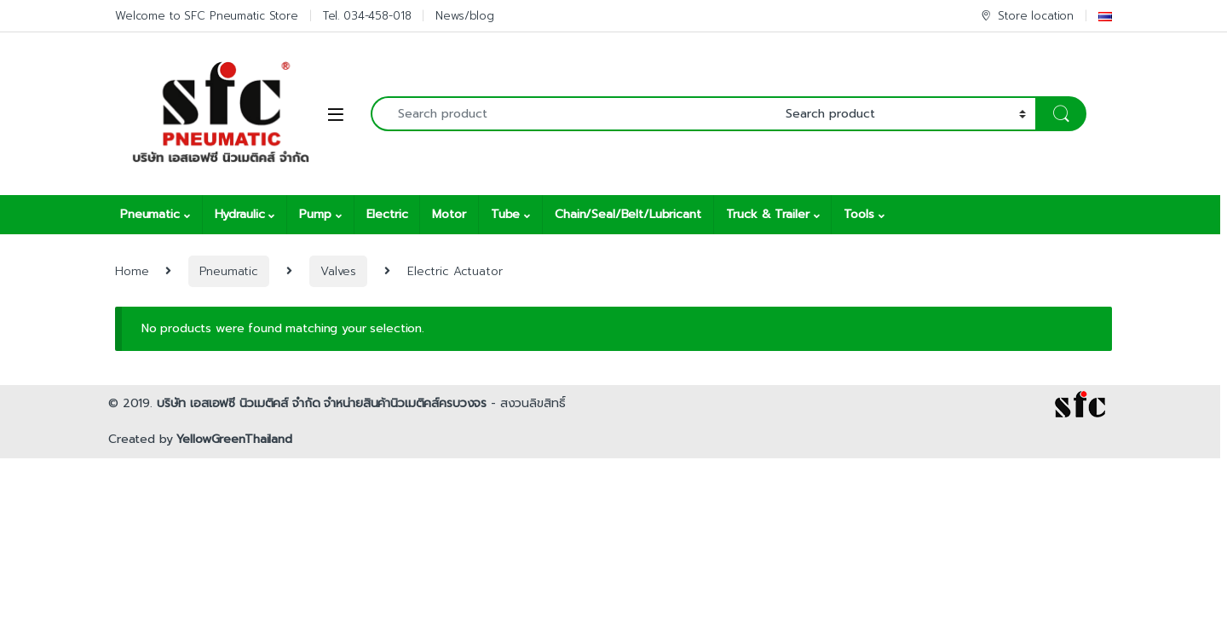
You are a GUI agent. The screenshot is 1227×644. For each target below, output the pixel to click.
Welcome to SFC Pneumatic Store (206, 16)
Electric (387, 214)
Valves (338, 271)
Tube (505, 214)
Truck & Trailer (767, 214)
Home (131, 271)
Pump (315, 214)
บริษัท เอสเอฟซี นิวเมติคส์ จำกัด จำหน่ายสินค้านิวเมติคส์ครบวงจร (322, 403)
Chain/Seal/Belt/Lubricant (628, 214)
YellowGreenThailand (233, 439)
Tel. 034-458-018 (367, 16)
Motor (448, 214)
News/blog (464, 16)
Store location (1026, 16)
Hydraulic (240, 214)
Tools (858, 214)
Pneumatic (150, 214)
